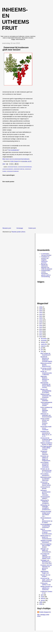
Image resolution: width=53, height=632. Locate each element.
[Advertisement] (45, 240)
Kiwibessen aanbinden (44, 399)
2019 (41, 320)
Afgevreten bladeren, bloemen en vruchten (44, 379)
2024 (41, 310)
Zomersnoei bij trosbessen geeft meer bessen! (46, 439)
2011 (41, 335)
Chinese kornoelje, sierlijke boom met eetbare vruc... (45, 514)
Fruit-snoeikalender (13, 150)
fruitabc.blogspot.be (45, 612)
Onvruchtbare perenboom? (44, 474)
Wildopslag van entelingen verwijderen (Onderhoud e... (45, 507)
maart (43, 596)
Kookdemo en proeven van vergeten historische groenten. (45, 260)
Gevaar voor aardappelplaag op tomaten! (45, 391)
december (44, 338)
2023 (41, 312)
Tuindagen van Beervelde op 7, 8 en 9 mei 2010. (46, 561)
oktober (43, 342)
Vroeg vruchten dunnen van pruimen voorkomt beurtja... (44, 421)
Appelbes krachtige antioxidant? (46, 541)
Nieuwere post (7, 228)
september (44, 344)
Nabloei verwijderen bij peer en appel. (46, 443)
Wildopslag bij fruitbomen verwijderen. (44, 501)
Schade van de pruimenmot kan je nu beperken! (45, 470)
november (44, 340)
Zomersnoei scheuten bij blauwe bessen (45, 483)
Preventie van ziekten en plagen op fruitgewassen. (45, 458)
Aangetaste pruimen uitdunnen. (44, 452)
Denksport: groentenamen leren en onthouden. (45, 493)
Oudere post (32, 228)
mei (42, 351)
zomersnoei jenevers (8, 169)
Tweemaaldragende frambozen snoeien (46, 404)
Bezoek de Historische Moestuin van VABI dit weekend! (46, 267)
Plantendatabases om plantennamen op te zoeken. (46, 520)
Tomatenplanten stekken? (45, 497)
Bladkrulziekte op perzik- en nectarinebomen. (46, 537)
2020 (41, 318)
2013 (41, 331)
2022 (41, 314)
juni (42, 349)
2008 (41, 604)
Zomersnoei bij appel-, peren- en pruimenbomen (46, 580)
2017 (41, 323)
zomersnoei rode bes (19, 169)
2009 (41, 602)
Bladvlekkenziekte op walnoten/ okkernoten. (45, 478)
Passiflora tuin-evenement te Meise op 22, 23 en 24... (45, 434)
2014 (41, 329)
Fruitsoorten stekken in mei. (45, 583)
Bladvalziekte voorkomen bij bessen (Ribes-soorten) (45, 385)
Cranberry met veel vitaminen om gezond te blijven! (46, 567)
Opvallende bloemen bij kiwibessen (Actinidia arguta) (46, 359)
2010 (41, 336)
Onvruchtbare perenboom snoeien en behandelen (44, 465)
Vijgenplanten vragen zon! (44, 572)
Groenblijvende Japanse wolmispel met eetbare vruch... (45, 556)
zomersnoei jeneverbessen (25, 166)
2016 (41, 325)
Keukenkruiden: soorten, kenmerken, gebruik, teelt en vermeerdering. (46, 273)
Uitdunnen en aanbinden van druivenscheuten (46, 415)
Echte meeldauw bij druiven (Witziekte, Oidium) (46, 410)
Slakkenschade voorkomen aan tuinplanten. (45, 395)
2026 (41, 307)
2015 (41, 327)
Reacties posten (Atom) (18, 232)
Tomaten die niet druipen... (45, 575)
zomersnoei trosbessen (13, 171)
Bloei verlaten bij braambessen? (45, 354)
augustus (44, 346)
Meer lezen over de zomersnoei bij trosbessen (16, 159)
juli (42, 348)
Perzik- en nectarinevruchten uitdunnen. (46, 373)
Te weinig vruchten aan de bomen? (45, 368)
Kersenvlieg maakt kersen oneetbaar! (45, 428)
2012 (41, 333)
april (42, 595)
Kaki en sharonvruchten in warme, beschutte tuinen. (46, 531)
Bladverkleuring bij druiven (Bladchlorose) (45, 364)
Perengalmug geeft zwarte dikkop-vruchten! (46, 447)
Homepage (19, 228)
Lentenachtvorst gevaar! (45, 487)
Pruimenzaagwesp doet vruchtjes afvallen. (45, 545)
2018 (41, 322)
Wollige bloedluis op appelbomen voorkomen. (46, 588)
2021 (41, 316)
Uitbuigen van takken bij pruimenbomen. (45, 550)
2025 (41, 309)
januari (43, 600)
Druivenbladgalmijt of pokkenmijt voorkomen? (45, 526)
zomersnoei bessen (12, 166)
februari (43, 598)
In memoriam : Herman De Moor (46, 254)
